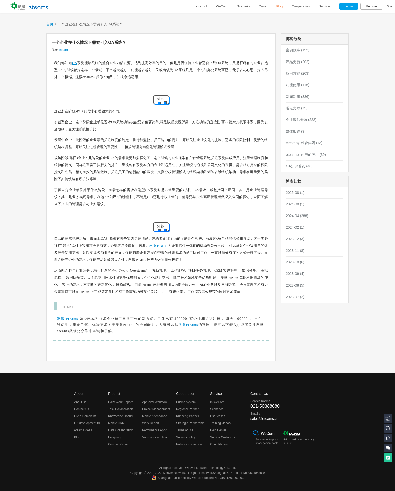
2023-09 (295, 274)
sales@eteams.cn (264, 419)
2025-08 (295, 193)
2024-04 (297, 216)
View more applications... (159, 437)
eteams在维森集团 (304, 143)
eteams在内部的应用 (306, 154)
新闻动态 (297, 97)
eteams (64, 50)
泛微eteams (188, 325)
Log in (349, 6)
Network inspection (189, 444)
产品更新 (297, 62)
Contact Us (81, 409)
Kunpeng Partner (187, 416)
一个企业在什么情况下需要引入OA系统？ (89, 42)
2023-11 (295, 251)
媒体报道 (295, 131)
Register (371, 6)
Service (324, 6)
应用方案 (297, 73)
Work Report (150, 423)
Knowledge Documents (123, 416)
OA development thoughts (91, 423)
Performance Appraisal (157, 430)
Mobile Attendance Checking (161, 416)
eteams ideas (83, 430)
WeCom (222, 6)
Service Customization (225, 437)
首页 (49, 24)
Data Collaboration (120, 430)
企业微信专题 (301, 120)
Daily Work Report (120, 402)
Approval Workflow (154, 402)
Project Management (156, 409)
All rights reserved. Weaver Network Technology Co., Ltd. (197, 468)
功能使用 (297, 85)
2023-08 (295, 285)
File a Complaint (85, 416)
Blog (279, 6)
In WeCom (217, 402)
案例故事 (297, 50)
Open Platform (219, 444)
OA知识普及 (299, 166)
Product (201, 6)
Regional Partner (187, 409)
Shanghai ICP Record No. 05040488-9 (239, 473)
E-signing (114, 437)
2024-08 (295, 204)
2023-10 (295, 262)
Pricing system (186, 402)
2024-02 (295, 227)
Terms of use (184, 430)
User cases (217, 416)
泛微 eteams (158, 246)
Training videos (220, 423)
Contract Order (118, 444)
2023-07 (295, 297)
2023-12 (295, 239)
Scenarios (216, 409)
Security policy (185, 437)
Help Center (218, 430)
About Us (80, 402)
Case (262, 6)
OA (74, 63)
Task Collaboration (120, 409)
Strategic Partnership (190, 423)
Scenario (243, 6)
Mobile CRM (116, 423)
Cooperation (301, 6)
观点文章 (296, 108)
